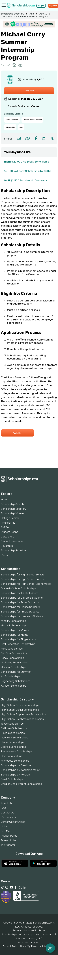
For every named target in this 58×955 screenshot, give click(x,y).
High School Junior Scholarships (20, 709)
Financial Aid (8, 522)
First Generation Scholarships (18, 644)
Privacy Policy (9, 835)
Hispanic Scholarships (14, 625)
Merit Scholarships (12, 648)
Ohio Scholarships (11, 756)
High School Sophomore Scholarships (23, 714)
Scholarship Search (12, 504)
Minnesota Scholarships (15, 760)
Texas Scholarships (12, 723)
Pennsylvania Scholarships (16, 751)
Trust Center (8, 844)
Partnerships (8, 817)
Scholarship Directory (12, 13)
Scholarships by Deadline (16, 765)
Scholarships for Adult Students (19, 593)
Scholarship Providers (14, 550)
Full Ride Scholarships (14, 653)
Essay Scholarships (12, 657)
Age (32, 13)
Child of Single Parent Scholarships (21, 783)
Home (4, 499)
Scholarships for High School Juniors (22, 579)
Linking (5, 826)
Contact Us (7, 812)
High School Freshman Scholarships (22, 719)
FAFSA (5, 527)
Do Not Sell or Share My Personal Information (29, 946)
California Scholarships (14, 728)
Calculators (7, 536)
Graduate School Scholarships (18, 588)
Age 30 (43, 13)
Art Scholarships (10, 676)
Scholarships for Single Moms (18, 639)
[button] (3, 65)
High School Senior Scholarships (20, 705)
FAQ (3, 807)
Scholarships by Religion (15, 774)
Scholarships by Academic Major (20, 769)
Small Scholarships (12, 779)
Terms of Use (9, 840)
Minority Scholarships (13, 620)
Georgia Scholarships (13, 746)
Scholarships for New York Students (22, 616)
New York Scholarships (14, 737)
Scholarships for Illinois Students (20, 611)
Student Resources (12, 541)
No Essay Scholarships (14, 662)
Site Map (6, 831)
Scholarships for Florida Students (20, 606)
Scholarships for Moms (14, 634)
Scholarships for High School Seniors (22, 574)
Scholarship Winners (12, 513)
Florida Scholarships (13, 732)
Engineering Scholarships (15, 681)
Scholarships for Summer (16, 671)
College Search (10, 518)
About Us (6, 803)
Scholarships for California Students (22, 597)
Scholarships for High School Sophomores (26, 583)
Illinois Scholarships (12, 742)
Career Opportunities (13, 821)
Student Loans (9, 531)
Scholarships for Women (15, 630)
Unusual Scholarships (13, 667)
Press (4, 555)
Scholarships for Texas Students (20, 602)
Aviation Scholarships (13, 685)
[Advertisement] (29, 457)
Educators (7, 545)
